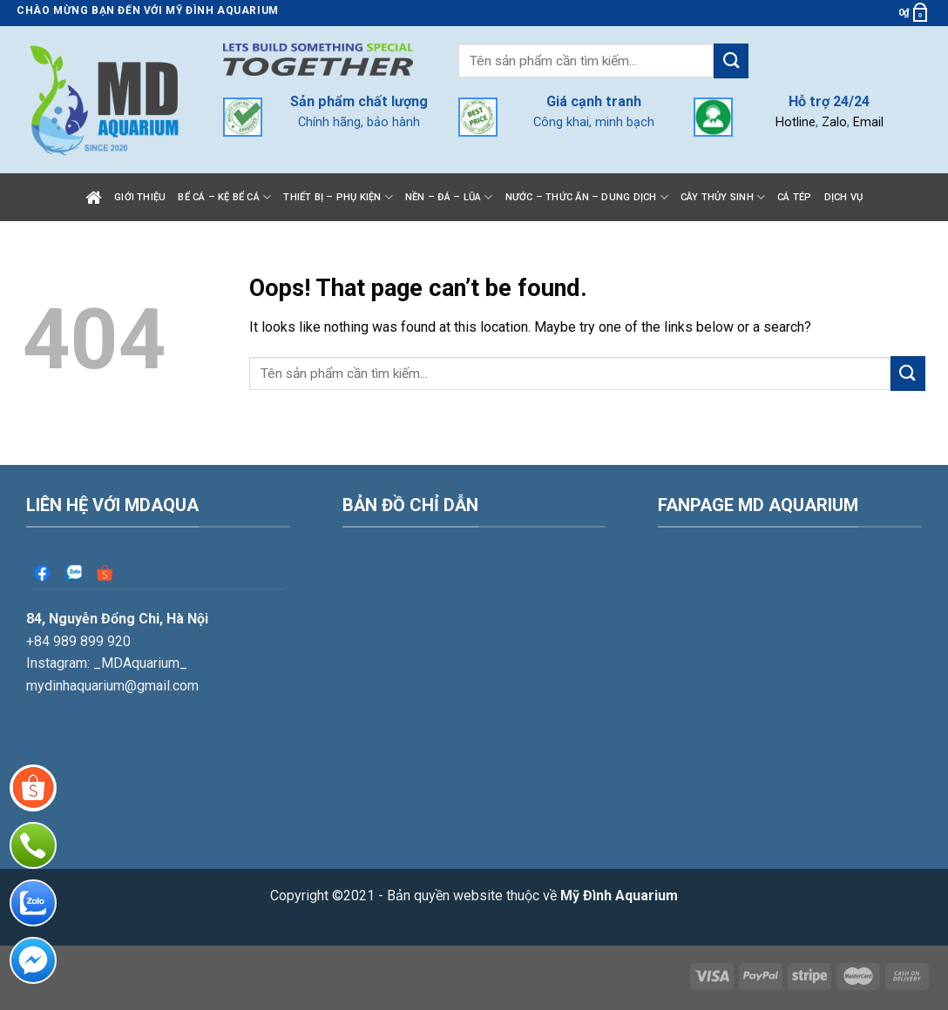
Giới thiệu (140, 197)
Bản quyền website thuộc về (532, 895)
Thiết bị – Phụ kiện (338, 197)
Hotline (795, 122)
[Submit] (731, 60)
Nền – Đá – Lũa (449, 197)
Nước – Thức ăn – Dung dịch (586, 197)
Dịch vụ (843, 197)
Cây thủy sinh (723, 197)
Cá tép (794, 197)
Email (868, 122)
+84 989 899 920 (78, 641)
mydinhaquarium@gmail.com (112, 685)
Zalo (834, 122)
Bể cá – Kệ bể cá (224, 197)
